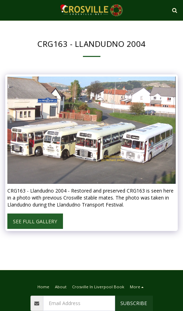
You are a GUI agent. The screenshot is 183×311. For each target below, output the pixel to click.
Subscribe (133, 303)
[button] (8, 10)
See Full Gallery (35, 221)
